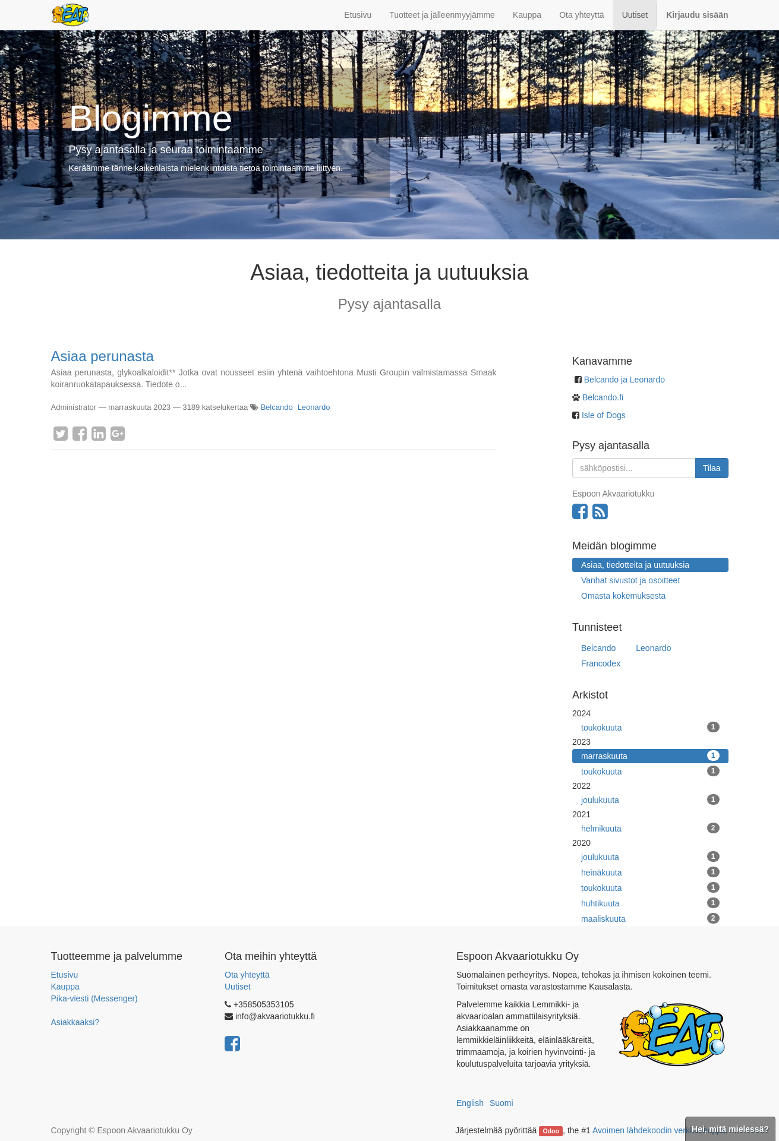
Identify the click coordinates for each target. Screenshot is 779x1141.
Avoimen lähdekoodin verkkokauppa (659, 1130)
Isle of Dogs (604, 415)
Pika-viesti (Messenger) (94, 998)
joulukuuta (650, 799)
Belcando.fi (601, 397)
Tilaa (712, 468)
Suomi (501, 1103)
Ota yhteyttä (247, 974)
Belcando (276, 407)
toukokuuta (650, 727)
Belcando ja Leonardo (624, 379)
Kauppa (65, 986)
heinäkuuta (650, 872)
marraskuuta (650, 755)
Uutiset (238, 986)
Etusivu (64, 974)
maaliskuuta (650, 918)
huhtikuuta (650, 902)
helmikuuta (650, 828)
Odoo (551, 1130)
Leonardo (314, 407)
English (470, 1103)
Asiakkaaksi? (75, 1022)
